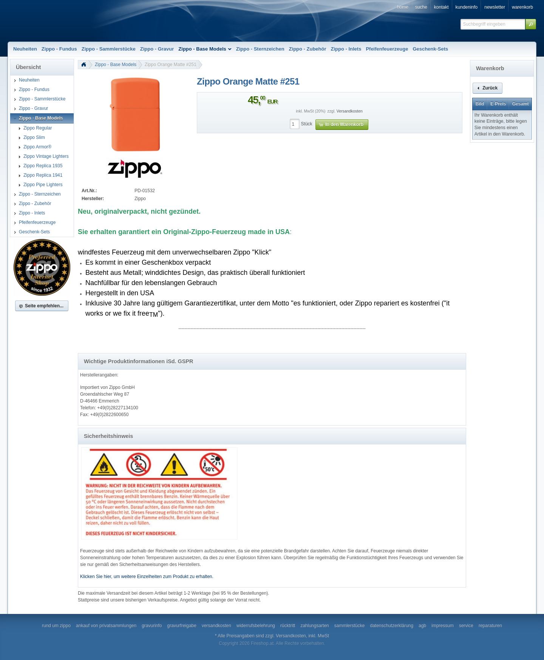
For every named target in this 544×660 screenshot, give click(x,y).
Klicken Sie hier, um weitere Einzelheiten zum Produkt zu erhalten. (146, 576)
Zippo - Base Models (115, 64)
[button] (530, 24)
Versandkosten (350, 111)
